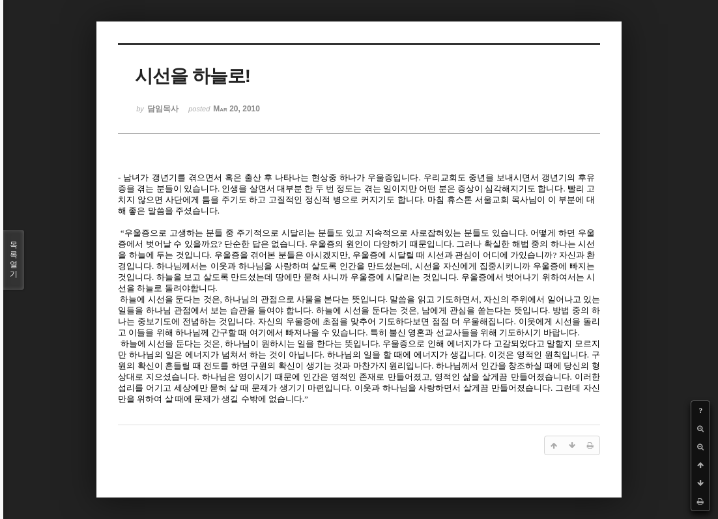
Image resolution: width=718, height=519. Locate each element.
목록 (14, 259)
